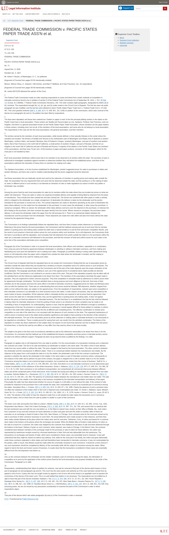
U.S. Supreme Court (15, 21)
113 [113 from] (36, 392)
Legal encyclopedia (51, 14)
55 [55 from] (8, 377)
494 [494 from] (65, 479)
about (122, 38)
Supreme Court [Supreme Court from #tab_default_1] (12, 40)
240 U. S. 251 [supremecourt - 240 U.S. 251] (73, 484)
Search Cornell (163, 2)
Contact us (34, 530)
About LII (5, 14)
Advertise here (48, 530)
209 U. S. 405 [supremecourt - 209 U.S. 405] (64, 404)
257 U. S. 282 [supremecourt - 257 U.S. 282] (44, 374)
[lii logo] (26, 8)
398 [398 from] (28, 364)
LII (4, 21)
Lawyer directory (32, 14)
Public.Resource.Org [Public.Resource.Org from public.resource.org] (30, 499)
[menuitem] (6, 14)
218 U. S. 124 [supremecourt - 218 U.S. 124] (74, 366)
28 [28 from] (72, 404)
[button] (165, 8)
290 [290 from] (52, 374)
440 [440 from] (38, 481)
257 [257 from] (80, 484)
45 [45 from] (43, 110)
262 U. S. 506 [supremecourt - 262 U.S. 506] (40, 387)
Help (60, 530)
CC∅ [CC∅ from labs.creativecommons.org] (6, 499)
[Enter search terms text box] (149, 8)
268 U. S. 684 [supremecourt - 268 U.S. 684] (35, 110)
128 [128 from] (81, 366)
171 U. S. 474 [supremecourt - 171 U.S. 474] (57, 479)
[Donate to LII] (126, 8)
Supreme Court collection (129, 40)
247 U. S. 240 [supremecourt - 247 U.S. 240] (100, 481)
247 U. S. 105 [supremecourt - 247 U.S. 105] (28, 392)
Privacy (83, 530)
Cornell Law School (12, 2)
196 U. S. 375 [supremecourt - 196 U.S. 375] (21, 364)
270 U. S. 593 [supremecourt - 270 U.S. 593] (52, 406)
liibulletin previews (127, 43)
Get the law (17, 14)
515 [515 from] (48, 387)
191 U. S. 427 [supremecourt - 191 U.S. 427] (31, 481)
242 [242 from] (5, 484)
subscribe (123, 45)
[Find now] (165, 8)
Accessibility (9, 530)
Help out (65, 14)
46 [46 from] (60, 406)
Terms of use (71, 530)
